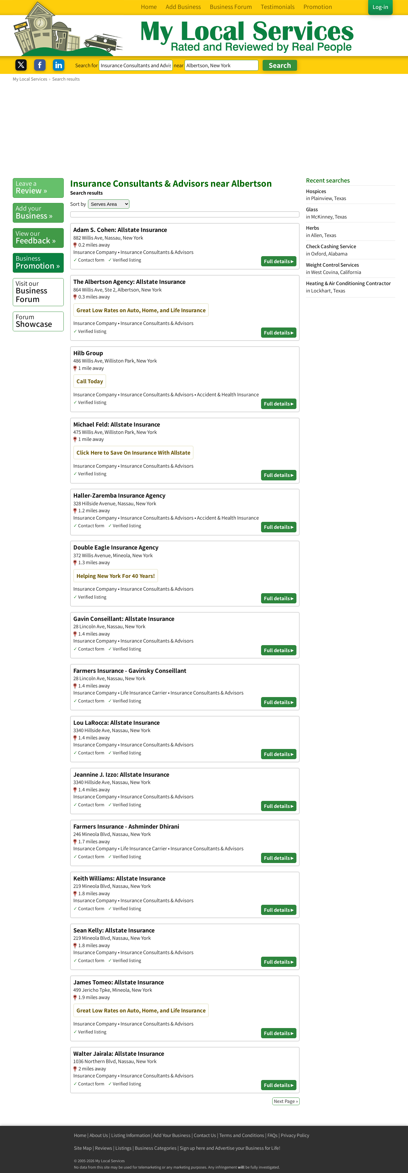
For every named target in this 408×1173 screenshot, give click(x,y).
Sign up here (192, 1148)
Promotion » (39, 262)
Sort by (78, 203)
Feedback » (39, 237)
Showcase (39, 320)
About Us (99, 1135)
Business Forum (39, 292)
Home (80, 1135)
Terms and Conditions (241, 1135)
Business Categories (156, 1148)
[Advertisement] (204, 129)
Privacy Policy (295, 1135)
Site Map (83, 1148)
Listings (123, 1148)
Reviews (103, 1148)
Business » (39, 212)
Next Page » (286, 1101)
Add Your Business (172, 1135)
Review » (39, 187)
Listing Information (130, 1135)
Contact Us (205, 1135)
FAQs (272, 1135)
